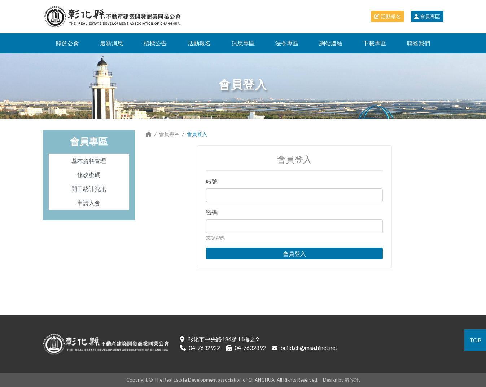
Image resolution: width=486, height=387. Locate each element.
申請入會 (88, 202)
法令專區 (286, 43)
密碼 (212, 212)
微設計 (352, 380)
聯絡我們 (418, 43)
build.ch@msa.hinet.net (308, 347)
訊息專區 (243, 43)
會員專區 (427, 16)
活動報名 (387, 16)
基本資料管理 (88, 160)
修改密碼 (88, 174)
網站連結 (330, 43)
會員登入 (294, 253)
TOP (475, 340)
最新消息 (111, 43)
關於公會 (67, 43)
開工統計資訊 (88, 188)
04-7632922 (204, 347)
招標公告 (155, 43)
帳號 (212, 181)
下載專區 (374, 43)
